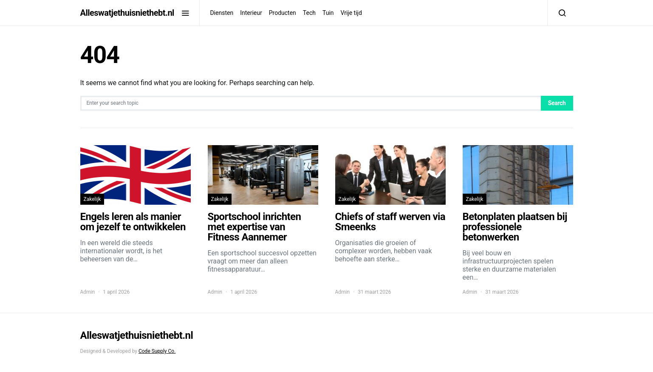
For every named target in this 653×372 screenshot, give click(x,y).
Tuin (328, 12)
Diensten (221, 12)
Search (557, 103)
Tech (309, 12)
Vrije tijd (351, 12)
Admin (87, 292)
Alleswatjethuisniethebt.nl (127, 13)
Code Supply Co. (157, 351)
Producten (282, 12)
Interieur (251, 12)
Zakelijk (92, 199)
